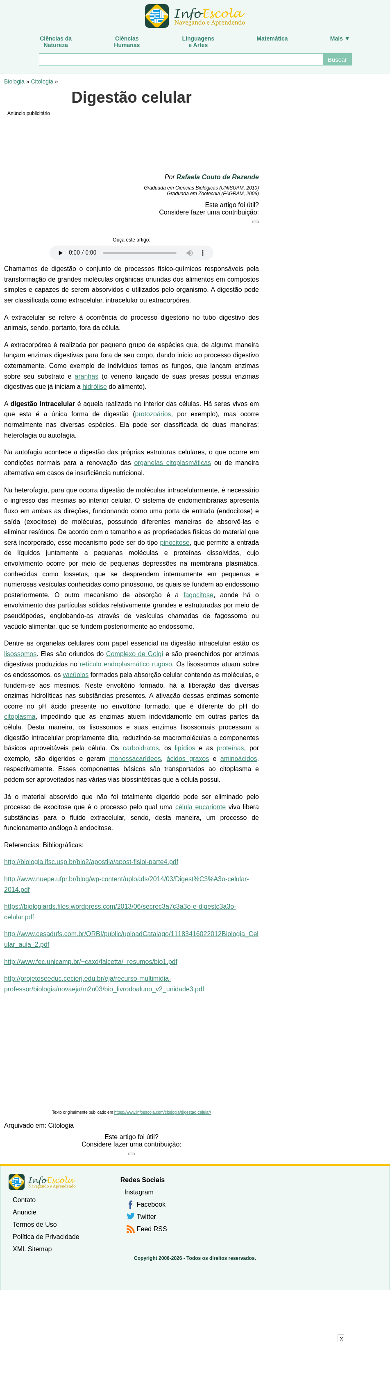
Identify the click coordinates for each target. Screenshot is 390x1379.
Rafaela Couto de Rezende (218, 177)
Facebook (151, 1204)
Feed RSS (152, 1229)
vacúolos (75, 674)
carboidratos (141, 748)
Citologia (42, 81)
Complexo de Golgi (134, 653)
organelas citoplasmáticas (172, 462)
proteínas (230, 748)
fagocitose (198, 594)
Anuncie (24, 1212)
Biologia (14, 81)
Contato (24, 1199)
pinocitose (175, 542)
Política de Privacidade (46, 1236)
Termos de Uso (35, 1224)
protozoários (153, 414)
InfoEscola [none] (42, 1182)
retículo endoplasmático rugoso (126, 664)
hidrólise (94, 386)
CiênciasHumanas (127, 41)
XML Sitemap (32, 1249)
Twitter (146, 1216)
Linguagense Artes (198, 41)
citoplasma (19, 716)
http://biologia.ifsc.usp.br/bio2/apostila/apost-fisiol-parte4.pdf (91, 861)
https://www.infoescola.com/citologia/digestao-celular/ (162, 1112)
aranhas (86, 376)
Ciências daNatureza (56, 41)
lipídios (185, 748)
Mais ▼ (340, 38)
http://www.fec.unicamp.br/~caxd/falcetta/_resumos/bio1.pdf (90, 961)
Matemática (272, 38)
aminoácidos (238, 758)
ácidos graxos (188, 758)
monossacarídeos (135, 758)
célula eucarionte (200, 806)
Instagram (139, 1192)
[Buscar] (180, 59)
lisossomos (20, 653)
